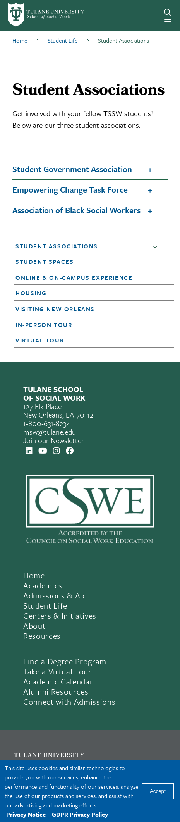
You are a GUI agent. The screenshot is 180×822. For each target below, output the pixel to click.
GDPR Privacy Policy (80, 814)
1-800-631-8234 (46, 423)
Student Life (45, 605)
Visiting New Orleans (55, 308)
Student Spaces (44, 261)
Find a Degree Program (64, 661)
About (34, 625)
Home (34, 575)
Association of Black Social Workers (76, 210)
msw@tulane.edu (49, 431)
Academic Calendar (58, 681)
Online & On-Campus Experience (73, 277)
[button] (157, 246)
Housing (30, 293)
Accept (158, 791)
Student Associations (56, 246)
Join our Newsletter (53, 440)
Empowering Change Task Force (70, 189)
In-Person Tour (43, 324)
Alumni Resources (56, 691)
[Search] (167, 12)
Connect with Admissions (69, 701)
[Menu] (167, 21)
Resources (42, 635)
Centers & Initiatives (59, 615)
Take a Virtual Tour (57, 671)
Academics (42, 585)
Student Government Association (72, 169)
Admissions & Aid (55, 595)
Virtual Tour (39, 340)
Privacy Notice (26, 814)
